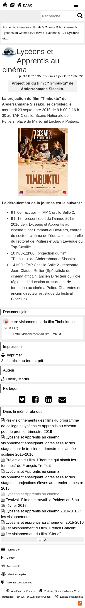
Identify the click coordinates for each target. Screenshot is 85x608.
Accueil (7, 27)
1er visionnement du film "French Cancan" (41, 528)
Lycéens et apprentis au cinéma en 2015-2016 (45, 522)
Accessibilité (10, 566)
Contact (7, 557)
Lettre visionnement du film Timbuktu (39, 322)
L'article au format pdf (25, 361)
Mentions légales (13, 574)
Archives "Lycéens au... (48, 32)
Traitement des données (16, 582)
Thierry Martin (17, 379)
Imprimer (14, 355)
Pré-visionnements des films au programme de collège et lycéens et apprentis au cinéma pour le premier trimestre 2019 (40, 426)
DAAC (24, 5)
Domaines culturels (28, 27)
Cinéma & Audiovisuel (59, 27)
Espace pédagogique (71, 596)
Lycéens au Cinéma (15, 32)
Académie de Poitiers (22, 591)
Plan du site (9, 549)
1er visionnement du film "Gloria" (33, 534)
